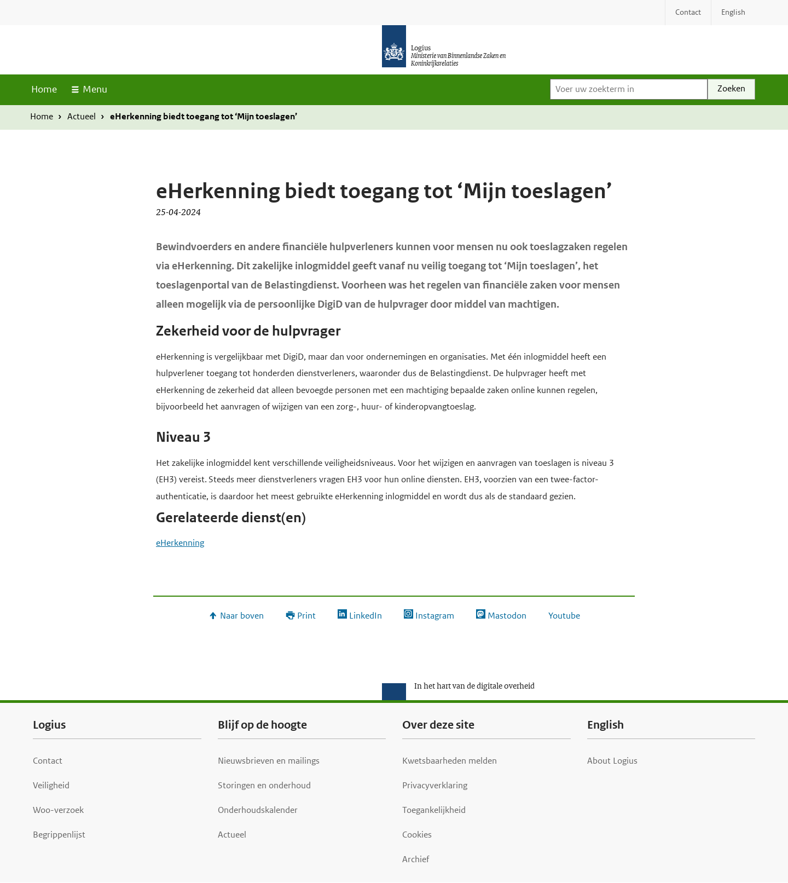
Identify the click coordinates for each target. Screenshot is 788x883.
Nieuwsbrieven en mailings (269, 760)
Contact (47, 760)
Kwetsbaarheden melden (449, 760)
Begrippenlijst (59, 834)
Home (44, 89)
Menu (95, 89)
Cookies (417, 834)
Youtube (564, 615)
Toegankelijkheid (434, 810)
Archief (415, 859)
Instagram (434, 615)
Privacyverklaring (434, 785)
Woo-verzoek (58, 810)
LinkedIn (365, 615)
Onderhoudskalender (258, 810)
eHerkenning (180, 543)
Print (306, 615)
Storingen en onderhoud (264, 785)
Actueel (81, 116)
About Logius (612, 760)
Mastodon (507, 615)
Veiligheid (51, 785)
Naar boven (242, 615)
